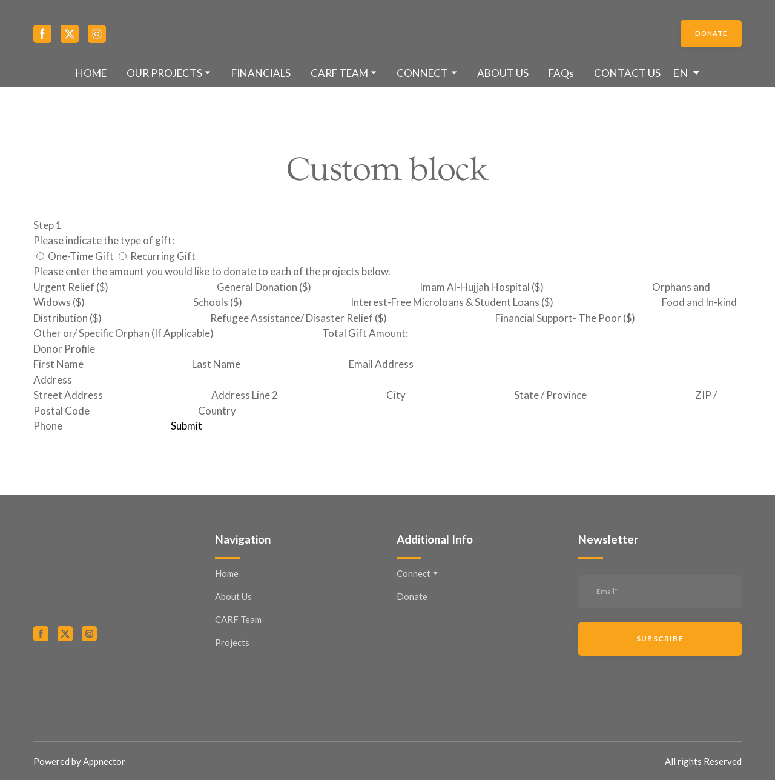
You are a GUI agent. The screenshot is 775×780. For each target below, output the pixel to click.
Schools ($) (217, 302)
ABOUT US (503, 73)
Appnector (104, 761)
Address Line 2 (244, 394)
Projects (232, 642)
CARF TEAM (339, 73)
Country (217, 410)
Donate (412, 596)
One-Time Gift (75, 256)
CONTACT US (627, 73)
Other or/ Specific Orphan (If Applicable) (123, 333)
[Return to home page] (388, 34)
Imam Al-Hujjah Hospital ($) (482, 287)
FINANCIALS (261, 73)
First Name (58, 364)
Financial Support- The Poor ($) (565, 318)
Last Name (216, 364)
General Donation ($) (264, 287)
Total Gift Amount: (365, 333)
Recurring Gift (157, 256)
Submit (186, 425)
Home (227, 573)
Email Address (381, 364)
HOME (91, 73)
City (396, 394)
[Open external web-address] (115, 682)
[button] (42, 34)
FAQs (561, 73)
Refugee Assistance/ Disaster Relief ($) (298, 318)
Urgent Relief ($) (70, 287)
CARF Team (238, 619)
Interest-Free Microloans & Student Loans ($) (452, 302)
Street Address (68, 394)
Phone (47, 425)
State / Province (550, 394)
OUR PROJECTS (164, 73)
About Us (233, 596)
